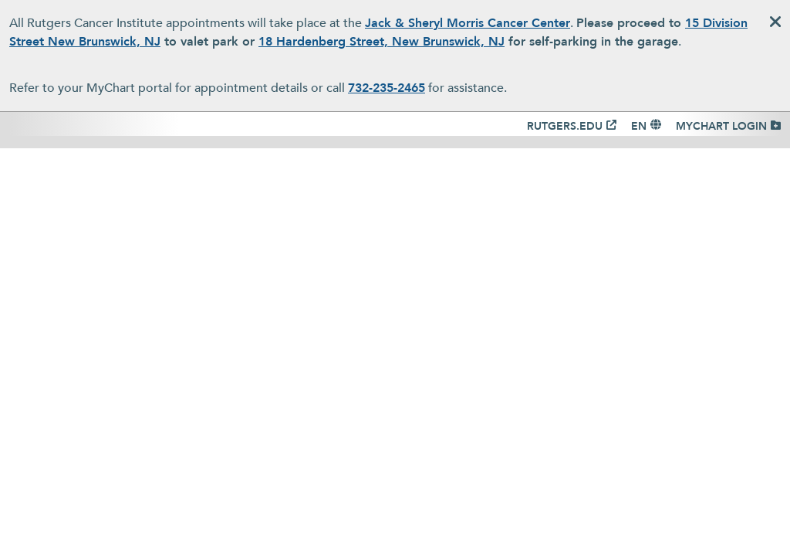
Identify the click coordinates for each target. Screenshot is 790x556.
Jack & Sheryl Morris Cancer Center (467, 23)
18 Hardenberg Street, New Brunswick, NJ (381, 41)
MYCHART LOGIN (721, 126)
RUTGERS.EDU (565, 126)
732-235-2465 (386, 88)
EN (639, 126)
